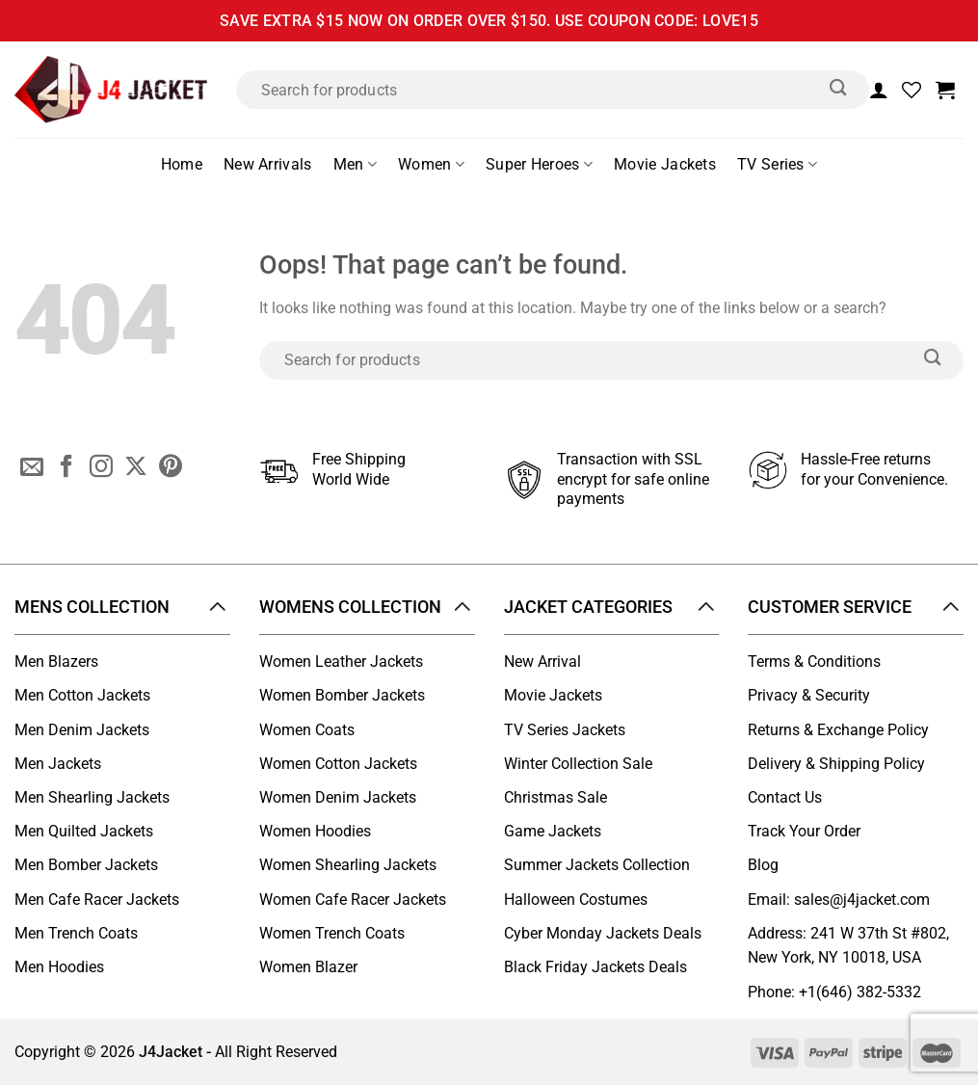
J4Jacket (170, 1052)
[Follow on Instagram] (101, 468)
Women (431, 164)
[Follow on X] (135, 468)
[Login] (878, 89)
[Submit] (838, 89)
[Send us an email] (31, 468)
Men (355, 164)
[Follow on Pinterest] (170, 468)
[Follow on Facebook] (66, 468)
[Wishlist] (911, 89)
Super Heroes (539, 164)
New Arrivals (268, 164)
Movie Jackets (665, 164)
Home (181, 164)
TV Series (777, 164)
